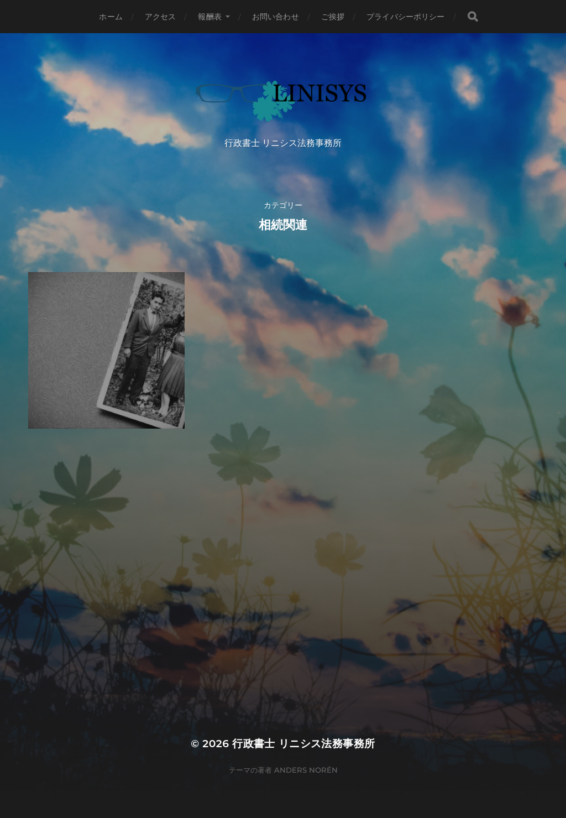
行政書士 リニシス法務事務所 (303, 743)
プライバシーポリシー (405, 17)
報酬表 (209, 17)
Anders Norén (306, 769)
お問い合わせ (275, 17)
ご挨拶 (332, 17)
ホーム (110, 17)
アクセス (160, 17)
